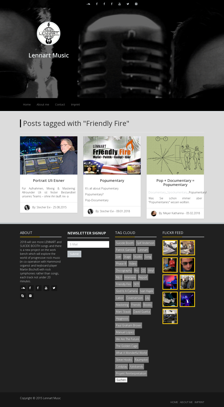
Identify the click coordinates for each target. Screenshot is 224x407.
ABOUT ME (186, 402)
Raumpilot (141, 359)
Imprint (75, 104)
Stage (127, 257)
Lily (147, 298)
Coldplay (121, 366)
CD (143, 270)
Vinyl (151, 270)
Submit (74, 254)
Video (132, 263)
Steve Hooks (124, 359)
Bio (136, 270)
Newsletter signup (86, 233)
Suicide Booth (125, 243)
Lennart (143, 250)
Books (147, 305)
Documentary (157, 192)
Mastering (122, 305)
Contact (60, 104)
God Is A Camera (126, 291)
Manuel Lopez (125, 332)
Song (148, 257)
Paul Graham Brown (128, 325)
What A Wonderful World (131, 353)
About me (43, 104)
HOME (174, 402)
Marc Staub (123, 311)
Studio (138, 257)
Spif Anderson (145, 243)
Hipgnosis (122, 318)
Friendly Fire (123, 284)
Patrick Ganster (125, 250)
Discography (123, 270)
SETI (136, 284)
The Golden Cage (127, 346)
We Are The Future (127, 339)
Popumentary (112, 180)
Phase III (121, 263)
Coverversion (134, 298)
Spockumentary (177, 192)
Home (27, 104)
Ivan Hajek (146, 291)
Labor (119, 298)
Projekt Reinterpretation (131, 373)
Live (118, 257)
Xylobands (136, 366)
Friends (136, 305)
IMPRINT (199, 402)
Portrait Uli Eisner (48, 180)
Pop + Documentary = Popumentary (175, 182)
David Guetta (141, 311)
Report (143, 277)
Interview (130, 277)
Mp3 (119, 277)
